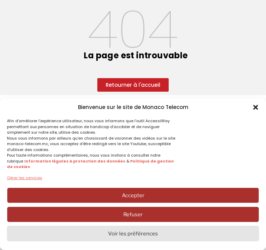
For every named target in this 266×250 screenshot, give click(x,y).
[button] (255, 107)
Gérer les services (24, 178)
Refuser (133, 214)
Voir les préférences (133, 234)
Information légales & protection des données (74, 161)
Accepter (133, 195)
